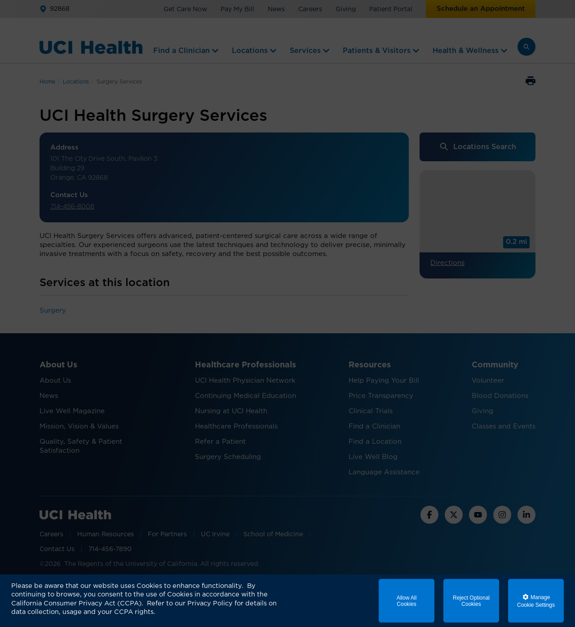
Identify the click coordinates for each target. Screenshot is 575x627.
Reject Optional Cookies (471, 601)
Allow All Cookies (407, 601)
